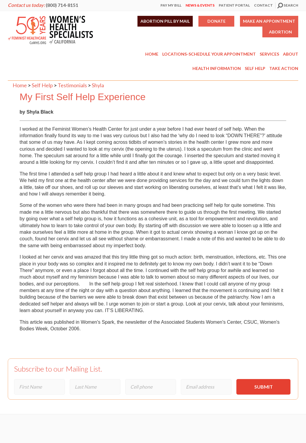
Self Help (255, 68)
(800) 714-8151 (62, 5)
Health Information (216, 68)
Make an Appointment (269, 21)
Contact (263, 5)
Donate (216, 21)
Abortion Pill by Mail (165, 21)
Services (269, 53)
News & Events (200, 5)
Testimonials (72, 85)
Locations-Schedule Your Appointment (209, 53)
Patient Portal (234, 5)
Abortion (280, 31)
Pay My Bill (170, 5)
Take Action (283, 68)
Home (151, 53)
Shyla (98, 85)
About (290, 53)
